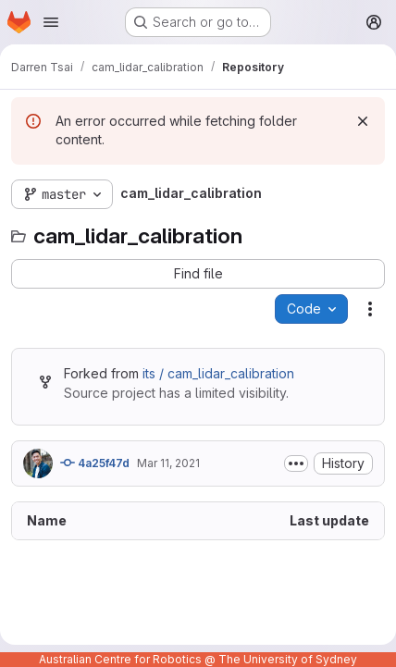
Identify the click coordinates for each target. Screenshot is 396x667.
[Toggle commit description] (296, 463)
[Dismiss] (363, 121)
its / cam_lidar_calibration (218, 373)
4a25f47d (95, 462)
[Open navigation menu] (51, 22)
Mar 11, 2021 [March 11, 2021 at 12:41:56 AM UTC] (168, 463)
